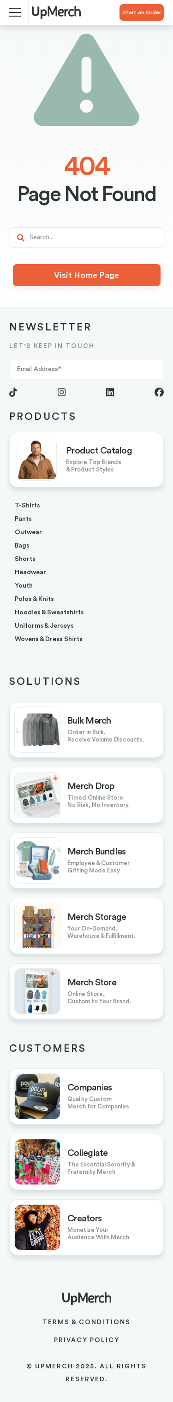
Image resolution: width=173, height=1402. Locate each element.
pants (23, 519)
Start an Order (141, 12)
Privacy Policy (86, 1340)
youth (24, 586)
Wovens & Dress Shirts (49, 639)
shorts (25, 559)
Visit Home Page (86, 275)
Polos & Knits (34, 599)
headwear (30, 572)
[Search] (86, 237)
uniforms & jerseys (44, 626)
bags (22, 545)
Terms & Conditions (86, 1322)
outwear (28, 532)
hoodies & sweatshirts (49, 612)
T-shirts (27, 505)
